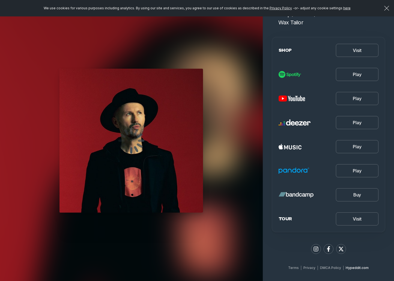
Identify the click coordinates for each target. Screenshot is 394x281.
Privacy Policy (281, 8)
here (347, 8)
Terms (293, 268)
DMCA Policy (330, 268)
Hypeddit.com (357, 268)
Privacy (309, 268)
